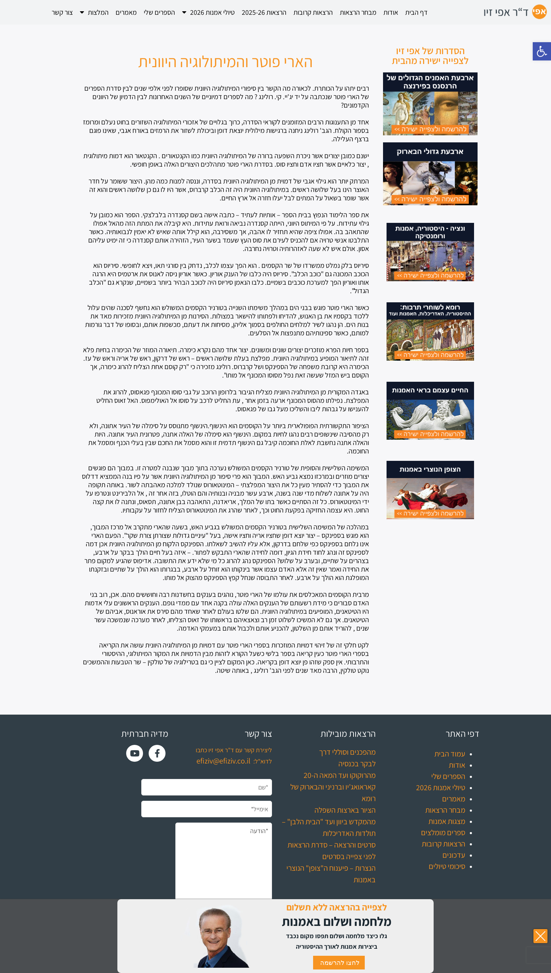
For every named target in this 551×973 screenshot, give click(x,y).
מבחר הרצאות (358, 12)
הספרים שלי (159, 12)
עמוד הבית (449, 754)
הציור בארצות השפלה (345, 810)
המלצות (94, 12)
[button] (542, 51)
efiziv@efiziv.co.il (223, 761)
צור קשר (62, 12)
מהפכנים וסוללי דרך (347, 752)
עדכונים (453, 855)
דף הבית (416, 12)
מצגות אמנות (446, 821)
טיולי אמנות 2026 (208, 12)
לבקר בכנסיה (357, 763)
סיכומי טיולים (447, 866)
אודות (390, 12)
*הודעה (223, 871)
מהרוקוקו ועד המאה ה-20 (340, 775)
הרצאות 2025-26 (264, 12)
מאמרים (126, 12)
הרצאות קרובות (313, 12)
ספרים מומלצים (443, 832)
